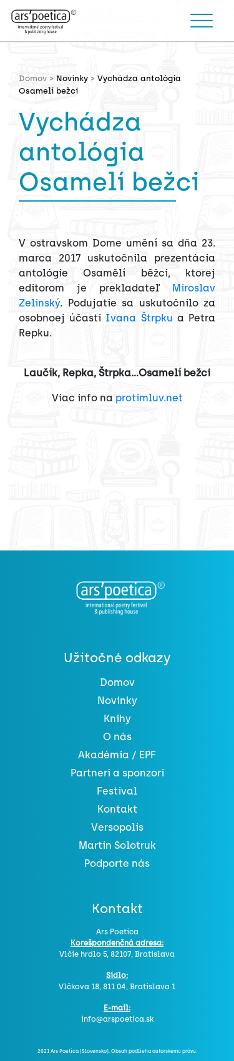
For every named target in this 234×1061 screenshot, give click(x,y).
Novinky (72, 78)
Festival (117, 791)
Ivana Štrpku (138, 318)
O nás (117, 737)
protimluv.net (149, 398)
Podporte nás (117, 863)
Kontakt (117, 809)
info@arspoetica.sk (117, 1019)
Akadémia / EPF (117, 755)
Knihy (117, 719)
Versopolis (117, 827)
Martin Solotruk (117, 845)
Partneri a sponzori (117, 773)
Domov (117, 682)
